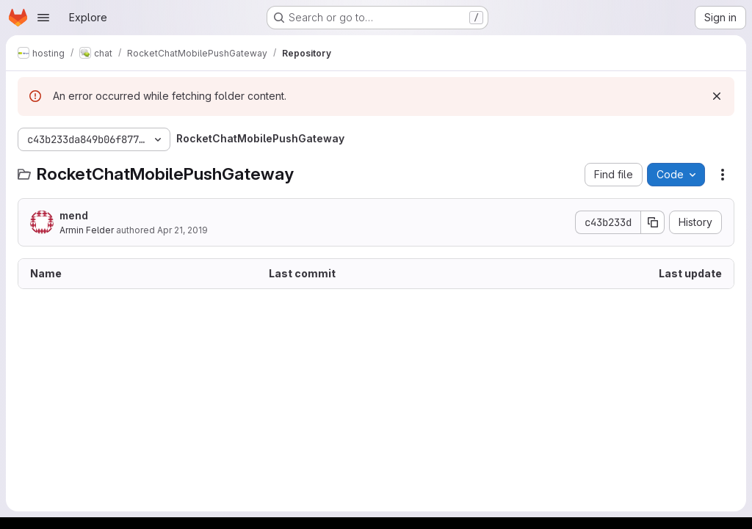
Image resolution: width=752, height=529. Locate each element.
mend (73, 215)
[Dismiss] (717, 96)
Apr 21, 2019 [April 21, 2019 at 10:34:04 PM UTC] (182, 230)
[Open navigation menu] (43, 17)
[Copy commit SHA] (653, 222)
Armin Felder (86, 230)
